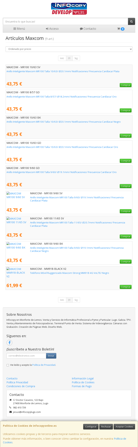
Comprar (125, 85)
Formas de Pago (82, 386)
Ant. (62, 58)
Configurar (90, 426)
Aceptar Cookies (124, 426)
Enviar (51, 355)
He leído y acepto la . (33, 364)
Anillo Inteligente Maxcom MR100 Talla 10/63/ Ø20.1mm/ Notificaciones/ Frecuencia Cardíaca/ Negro (63, 121)
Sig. (76, 58)
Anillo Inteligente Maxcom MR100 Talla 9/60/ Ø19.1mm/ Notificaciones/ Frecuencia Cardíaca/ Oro (61, 172)
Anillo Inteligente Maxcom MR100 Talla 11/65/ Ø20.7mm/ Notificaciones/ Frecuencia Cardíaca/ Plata (62, 222)
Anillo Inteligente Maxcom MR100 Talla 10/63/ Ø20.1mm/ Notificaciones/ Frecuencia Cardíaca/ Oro (62, 147)
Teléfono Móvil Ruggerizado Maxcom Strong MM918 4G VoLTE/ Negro (45, 273)
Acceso (52, 29)
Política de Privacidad (43, 364)
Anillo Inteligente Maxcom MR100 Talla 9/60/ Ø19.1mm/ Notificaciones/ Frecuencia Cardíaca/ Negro (62, 247)
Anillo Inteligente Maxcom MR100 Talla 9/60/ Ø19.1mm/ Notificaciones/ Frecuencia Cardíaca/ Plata (62, 197)
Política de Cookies (83, 382)
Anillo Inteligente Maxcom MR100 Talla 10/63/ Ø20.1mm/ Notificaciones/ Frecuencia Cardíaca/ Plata (62, 71)
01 (69, 58)
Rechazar (106, 426)
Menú (19, 29)
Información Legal (83, 378)
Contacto (88, 29)
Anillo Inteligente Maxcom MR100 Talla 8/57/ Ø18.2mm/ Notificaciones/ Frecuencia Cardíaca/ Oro (61, 96)
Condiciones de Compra (20, 386)
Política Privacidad (17, 382)
